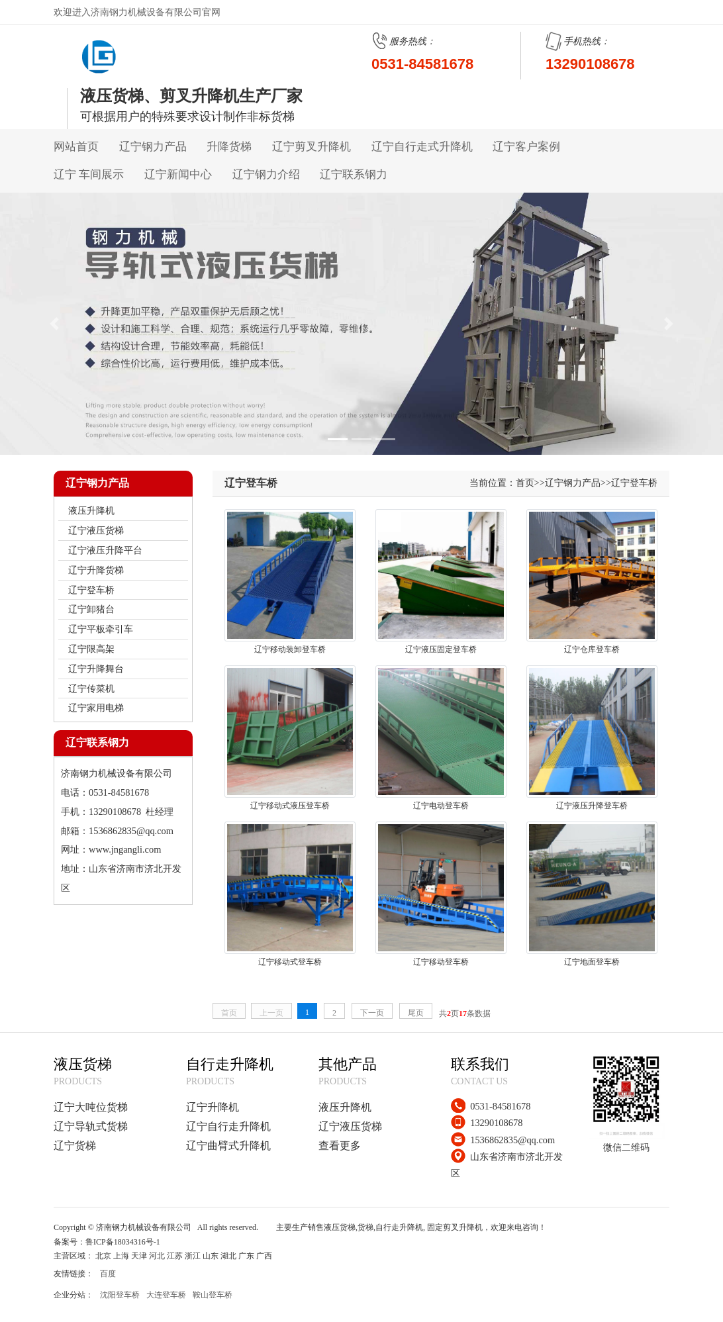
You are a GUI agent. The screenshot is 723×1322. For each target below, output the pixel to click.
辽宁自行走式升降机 (422, 146)
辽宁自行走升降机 (228, 1126)
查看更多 (339, 1145)
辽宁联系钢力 (353, 174)
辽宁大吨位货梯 (91, 1107)
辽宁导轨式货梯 (91, 1126)
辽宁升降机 (212, 1107)
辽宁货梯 (75, 1145)
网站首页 (76, 146)
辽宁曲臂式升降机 (228, 1145)
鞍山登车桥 (212, 1294)
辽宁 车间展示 (89, 174)
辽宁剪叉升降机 (311, 146)
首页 (525, 482)
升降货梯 (229, 146)
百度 (108, 1273)
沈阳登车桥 (120, 1294)
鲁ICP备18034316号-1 (122, 1242)
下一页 (372, 1012)
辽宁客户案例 (526, 146)
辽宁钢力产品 (153, 146)
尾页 (416, 1012)
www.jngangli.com (125, 849)
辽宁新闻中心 (178, 174)
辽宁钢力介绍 (266, 174)
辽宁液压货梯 (350, 1126)
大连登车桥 (166, 1294)
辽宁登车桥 (634, 482)
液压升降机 (344, 1107)
